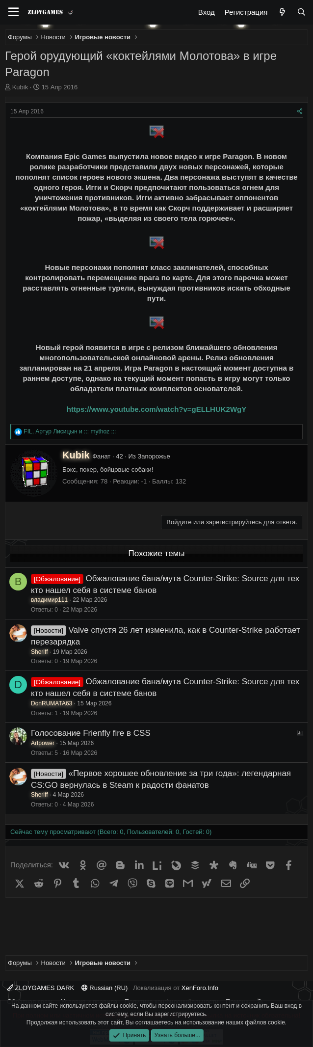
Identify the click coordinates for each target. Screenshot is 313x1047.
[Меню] (13, 12)
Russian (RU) (104, 988)
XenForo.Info (200, 988)
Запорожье (153, 456)
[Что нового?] (281, 12)
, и (70, 431)
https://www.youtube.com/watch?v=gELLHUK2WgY (157, 409)
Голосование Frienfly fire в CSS (91, 733)
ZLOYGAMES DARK (40, 988)
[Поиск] (301, 12)
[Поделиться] (300, 111)
